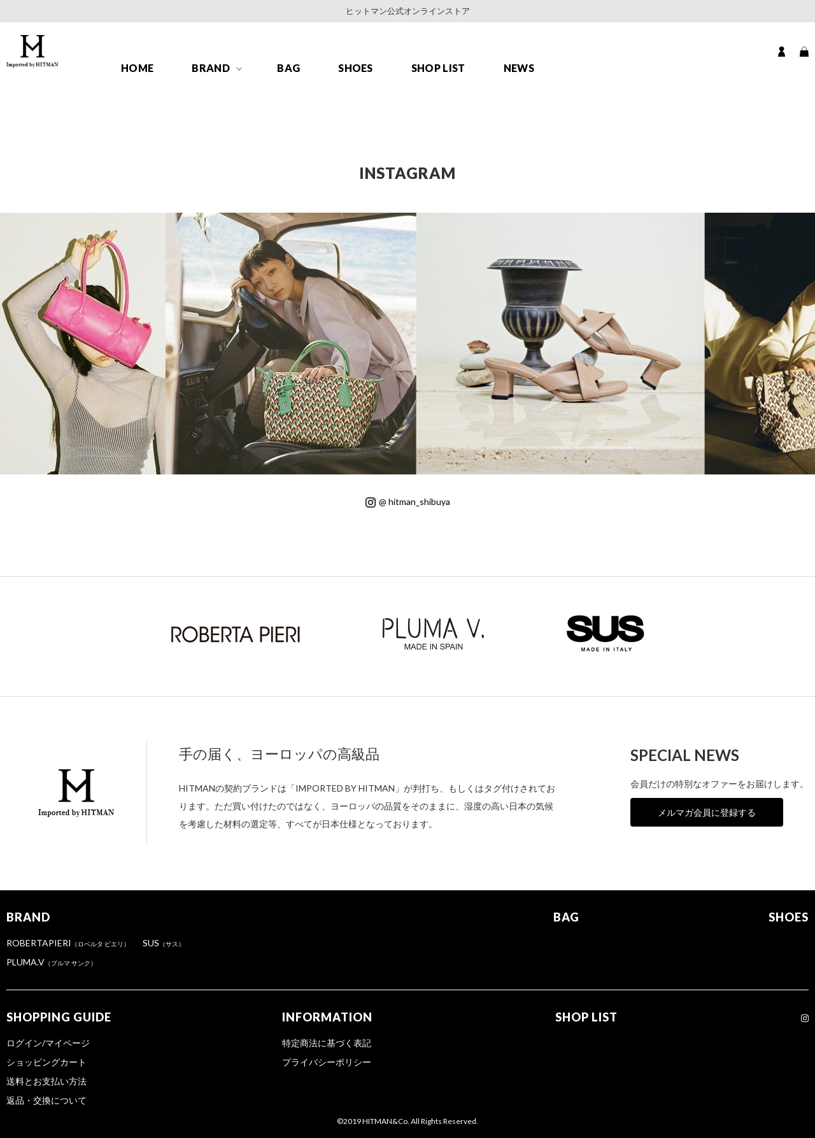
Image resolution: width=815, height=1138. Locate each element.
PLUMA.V (51, 962)
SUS (164, 942)
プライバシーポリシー (326, 1061)
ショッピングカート (46, 1061)
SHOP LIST (438, 68)
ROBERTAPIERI (68, 942)
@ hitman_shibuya (407, 501)
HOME (137, 68)
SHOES (355, 68)
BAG (288, 68)
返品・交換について (46, 1100)
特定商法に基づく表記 (326, 1042)
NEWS (519, 68)
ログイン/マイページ (48, 1042)
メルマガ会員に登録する (707, 812)
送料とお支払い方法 (46, 1081)
